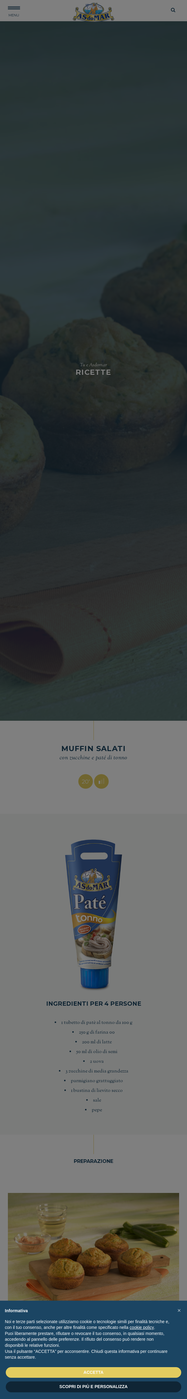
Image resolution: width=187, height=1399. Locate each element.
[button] (179, 1310)
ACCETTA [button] (93, 1372)
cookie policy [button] (142, 1327)
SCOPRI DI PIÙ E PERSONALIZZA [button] (93, 1386)
